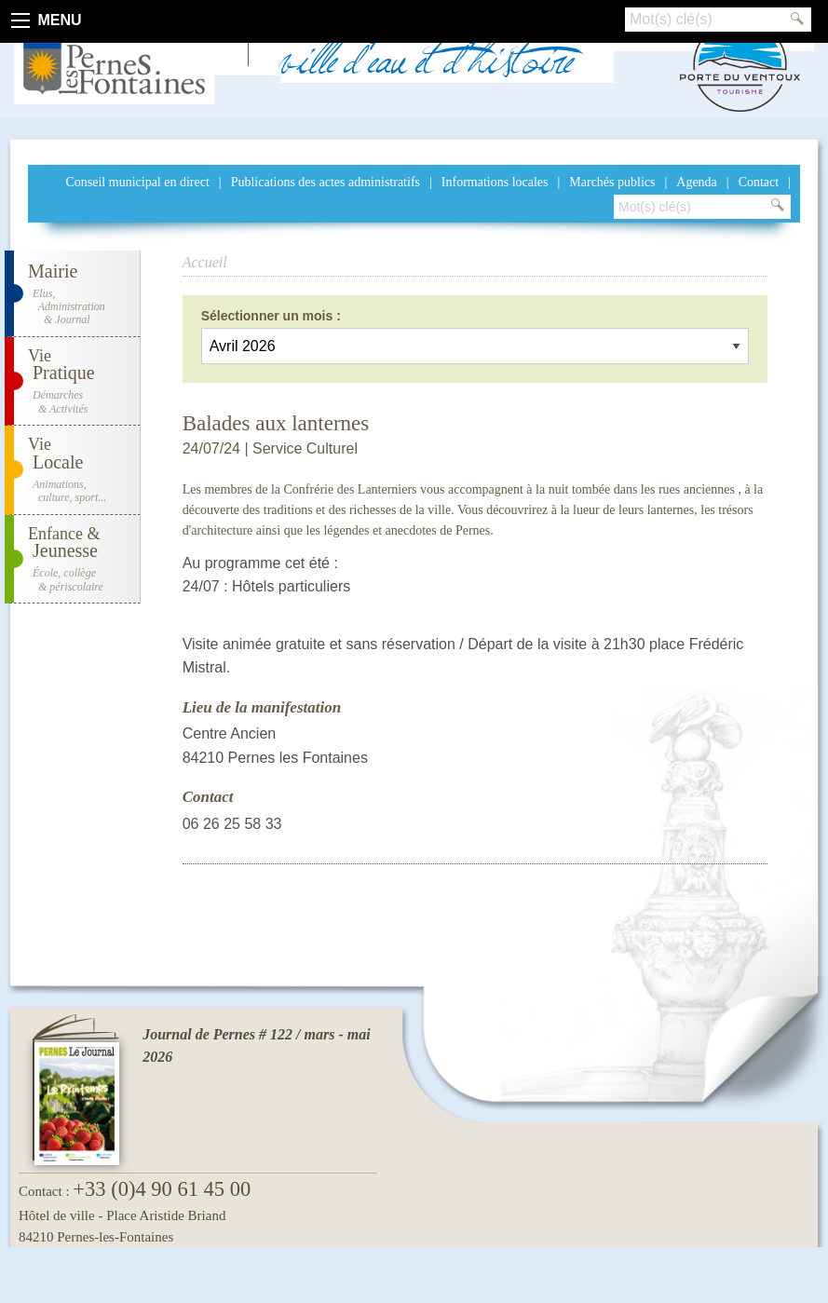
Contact (759, 182)
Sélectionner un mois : (271, 315)
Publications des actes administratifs (325, 182)
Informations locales (495, 182)
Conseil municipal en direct (137, 182)
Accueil (205, 262)
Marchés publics (612, 182)
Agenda (696, 182)
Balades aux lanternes (276, 423)
